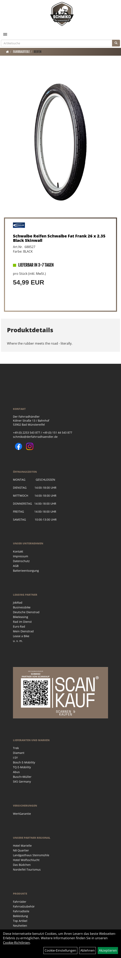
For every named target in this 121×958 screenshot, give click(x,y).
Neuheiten (20, 925)
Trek (16, 748)
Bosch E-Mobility (24, 762)
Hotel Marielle (22, 845)
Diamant (18, 753)
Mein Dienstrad (23, 631)
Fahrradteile (21, 52)
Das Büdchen (22, 865)
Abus (16, 772)
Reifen (37, 52)
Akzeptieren (108, 950)
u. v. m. (18, 641)
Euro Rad (19, 626)
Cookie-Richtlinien (16, 942)
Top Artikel (20, 921)
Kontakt (18, 551)
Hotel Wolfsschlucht (26, 860)
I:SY (15, 757)
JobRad (17, 602)
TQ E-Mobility (22, 767)
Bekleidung (20, 916)
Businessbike (21, 607)
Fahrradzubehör (24, 906)
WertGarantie (22, 814)
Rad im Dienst (22, 622)
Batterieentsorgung (26, 570)
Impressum (20, 556)
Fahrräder (19, 902)
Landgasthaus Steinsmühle (31, 855)
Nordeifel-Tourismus (27, 869)
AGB (16, 566)
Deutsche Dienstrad (26, 612)
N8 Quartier (21, 850)
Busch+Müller (22, 777)
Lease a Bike (21, 636)
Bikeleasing (20, 617)
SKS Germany (22, 781)
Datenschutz (21, 561)
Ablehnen (87, 950)
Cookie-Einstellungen (60, 950)
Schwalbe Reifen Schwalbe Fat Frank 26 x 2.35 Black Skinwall (59, 238)
